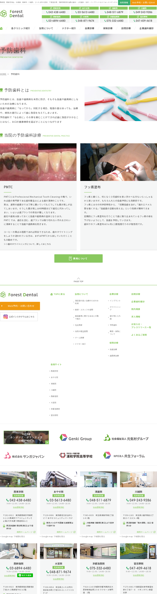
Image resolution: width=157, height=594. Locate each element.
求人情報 (126, 303)
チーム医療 (72, 314)
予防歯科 (105, 307)
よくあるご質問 (130, 314)
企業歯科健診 (146, 28)
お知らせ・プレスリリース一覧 (132, 309)
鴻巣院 (150, 303)
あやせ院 (151, 299)
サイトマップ (6, 589)
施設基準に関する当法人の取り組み (81, 303)
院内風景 (126, 300)
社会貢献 (71, 307)
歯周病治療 (106, 323)
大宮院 (150, 314)
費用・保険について (110, 310)
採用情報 (124, 2)
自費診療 (89, 28)
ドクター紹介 (69, 28)
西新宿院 (151, 310)
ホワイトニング (108, 299)
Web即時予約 (18, 413)
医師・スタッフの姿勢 (76, 299)
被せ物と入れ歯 (108, 303)
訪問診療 (126, 28)
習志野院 (151, 321)
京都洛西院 (152, 317)
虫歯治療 (105, 319)
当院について (46, 28)
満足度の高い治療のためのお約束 (81, 296)
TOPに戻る (56, 292)
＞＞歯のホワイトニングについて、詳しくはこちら (29, 243)
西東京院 (151, 296)
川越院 (150, 307)
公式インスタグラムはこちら (18, 317)
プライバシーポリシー (25, 589)
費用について (81, 258)
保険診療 (108, 28)
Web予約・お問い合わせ (143, 2)
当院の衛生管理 (73, 310)
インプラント (107, 296)
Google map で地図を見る (13, 442)
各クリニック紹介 (20, 28)
